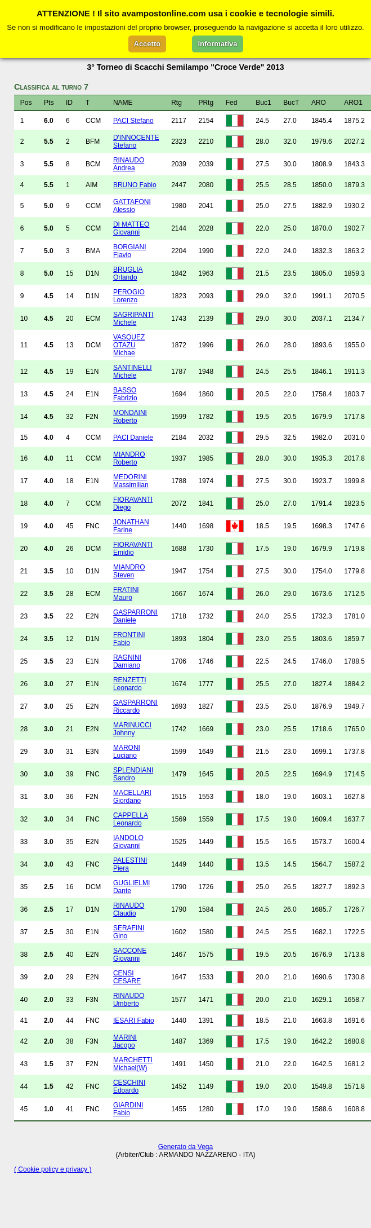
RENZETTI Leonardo (129, 684)
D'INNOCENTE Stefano (136, 141)
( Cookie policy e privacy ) (52, 1169)
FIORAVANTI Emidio (133, 548)
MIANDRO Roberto (129, 458)
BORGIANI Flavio (129, 251)
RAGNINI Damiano (127, 661)
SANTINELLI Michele (132, 371)
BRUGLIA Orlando (128, 273)
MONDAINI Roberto (130, 417)
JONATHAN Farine (131, 526)
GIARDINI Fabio (128, 1109)
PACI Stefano (133, 121)
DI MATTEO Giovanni (131, 228)
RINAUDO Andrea (128, 164)
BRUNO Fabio (135, 185)
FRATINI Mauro (126, 594)
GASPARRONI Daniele (135, 616)
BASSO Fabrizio (125, 394)
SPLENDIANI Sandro (133, 774)
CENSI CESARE (127, 977)
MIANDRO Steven (129, 571)
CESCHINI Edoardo (129, 1086)
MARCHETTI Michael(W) (133, 1064)
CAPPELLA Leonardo (130, 819)
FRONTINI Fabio (129, 639)
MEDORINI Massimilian (131, 481)
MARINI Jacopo (125, 1041)
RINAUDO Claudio (128, 909)
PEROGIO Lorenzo (129, 296)
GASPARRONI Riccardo (135, 706)
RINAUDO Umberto (128, 1000)
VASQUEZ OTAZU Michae (129, 345)
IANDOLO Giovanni (128, 842)
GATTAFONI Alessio (132, 206)
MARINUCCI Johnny (132, 729)
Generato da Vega (185, 1147)
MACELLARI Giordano (132, 797)
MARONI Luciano (126, 751)
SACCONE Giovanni (129, 954)
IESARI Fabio (133, 1020)
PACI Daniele (133, 437)
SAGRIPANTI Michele (133, 318)
